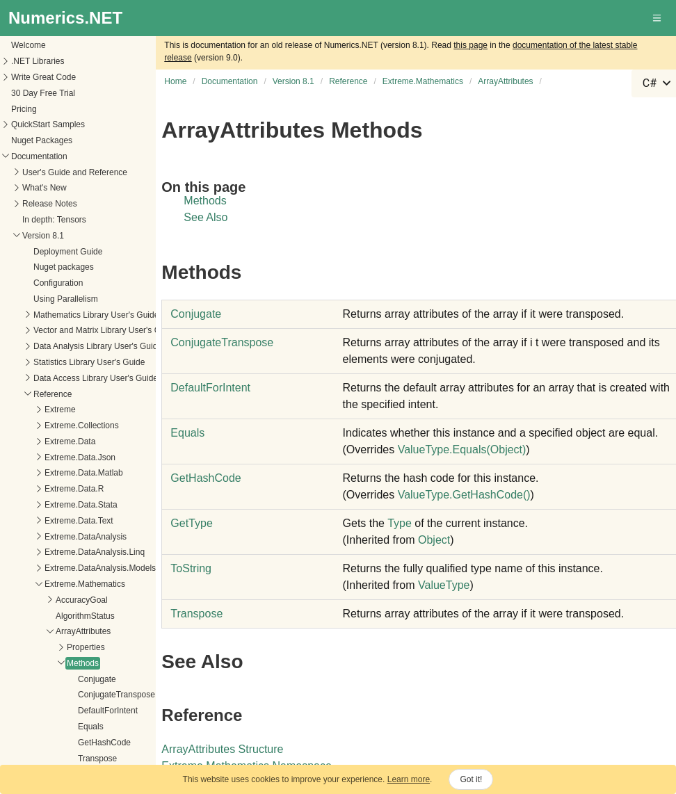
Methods (26, 393)
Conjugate (40, 409)
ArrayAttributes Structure (222, 749)
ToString (190, 568)
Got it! (471, 779)
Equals (34, 457)
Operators (28, 506)
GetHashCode (47, 473)
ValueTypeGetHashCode (464, 495)
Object (434, 540)
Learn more (408, 779)
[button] (658, 18)
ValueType (443, 585)
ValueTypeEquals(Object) (462, 449)
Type (399, 523)
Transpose (40, 489)
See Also (205, 217)
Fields (21, 522)
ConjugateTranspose (59, 425)
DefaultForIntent (51, 441)
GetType (191, 523)
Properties (29, 377)
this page (470, 45)
